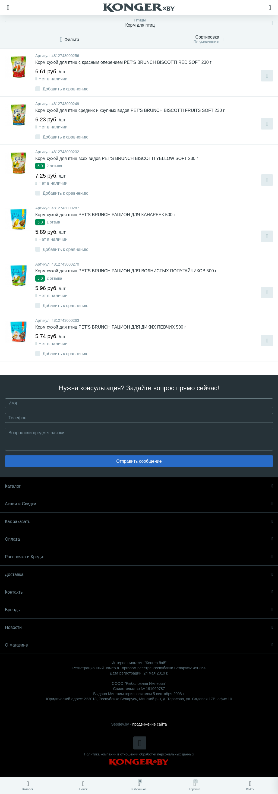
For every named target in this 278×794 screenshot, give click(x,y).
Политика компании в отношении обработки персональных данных (139, 754)
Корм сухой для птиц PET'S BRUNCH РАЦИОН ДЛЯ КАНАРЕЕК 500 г (105, 214)
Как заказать (139, 521)
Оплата (139, 539)
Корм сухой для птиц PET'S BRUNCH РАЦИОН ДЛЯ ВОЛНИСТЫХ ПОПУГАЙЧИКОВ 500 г (126, 271)
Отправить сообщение (139, 461)
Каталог (139, 486)
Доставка (139, 574)
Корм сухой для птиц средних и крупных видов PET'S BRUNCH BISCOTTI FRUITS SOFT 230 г (130, 110)
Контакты (139, 592)
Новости (139, 627)
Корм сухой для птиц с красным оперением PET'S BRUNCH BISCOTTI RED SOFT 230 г (123, 62)
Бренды (139, 609)
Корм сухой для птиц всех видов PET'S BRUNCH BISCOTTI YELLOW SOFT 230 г (116, 158)
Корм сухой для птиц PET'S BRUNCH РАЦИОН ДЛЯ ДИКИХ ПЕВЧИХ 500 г (110, 327)
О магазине (139, 645)
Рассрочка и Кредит (139, 556)
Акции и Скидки (139, 504)
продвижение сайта (149, 724)
